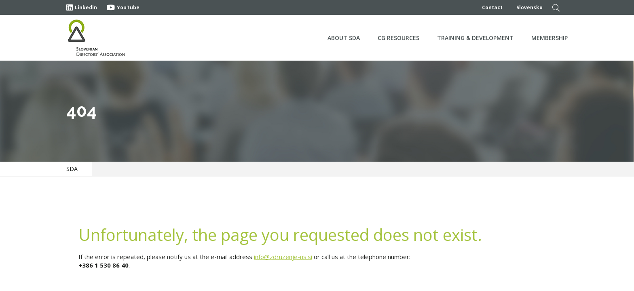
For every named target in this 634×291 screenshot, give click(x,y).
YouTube (123, 7)
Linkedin (81, 7)
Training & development (475, 38)
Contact (492, 7)
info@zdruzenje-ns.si (283, 257)
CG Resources (398, 38)
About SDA (344, 38)
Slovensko (529, 7)
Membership (549, 38)
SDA (72, 169)
